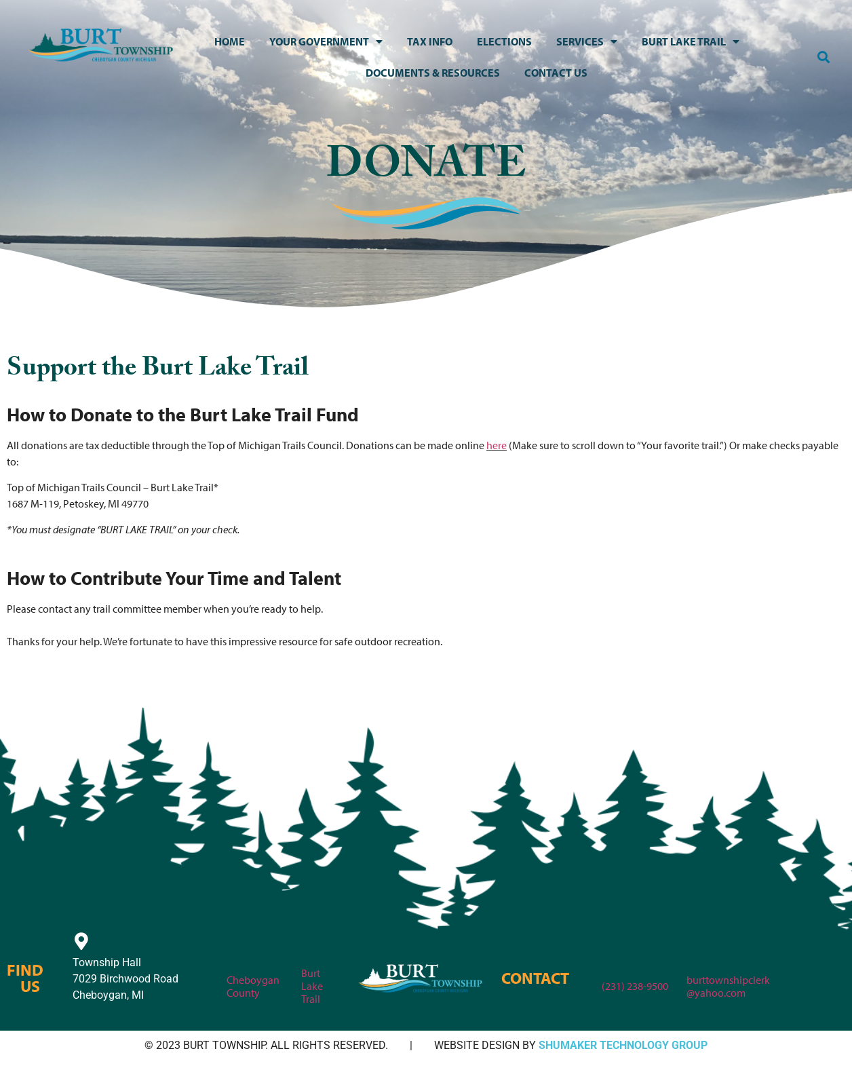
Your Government (326, 41)
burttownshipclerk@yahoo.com (728, 986)
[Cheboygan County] (235, 954)
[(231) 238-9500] (610, 961)
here (496, 445)
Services (586, 41)
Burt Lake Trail (690, 41)
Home (229, 41)
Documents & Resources (433, 72)
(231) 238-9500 (635, 986)
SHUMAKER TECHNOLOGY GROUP (623, 1045)
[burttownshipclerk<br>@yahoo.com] (695, 954)
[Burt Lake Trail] (310, 948)
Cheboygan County (253, 986)
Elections (504, 41)
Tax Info (429, 41)
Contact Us (555, 72)
